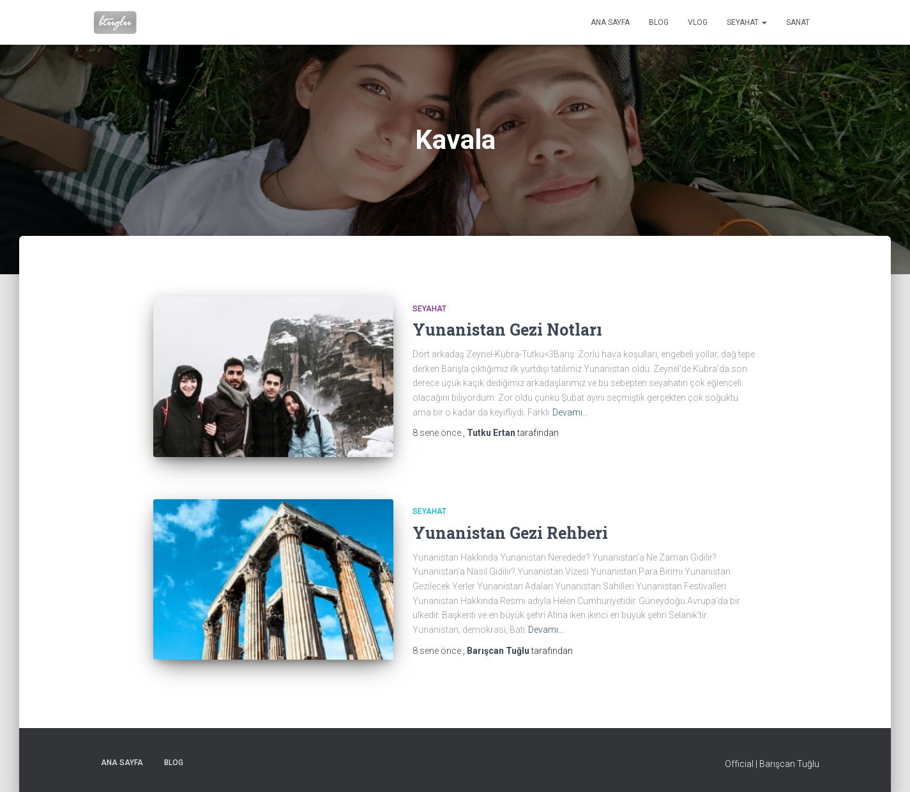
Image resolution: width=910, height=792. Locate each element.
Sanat (798, 22)
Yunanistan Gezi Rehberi (510, 532)
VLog (698, 22)
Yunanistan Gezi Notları (507, 329)
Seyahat (747, 22)
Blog (659, 22)
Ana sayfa (610, 22)
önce (438, 433)
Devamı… (570, 412)
